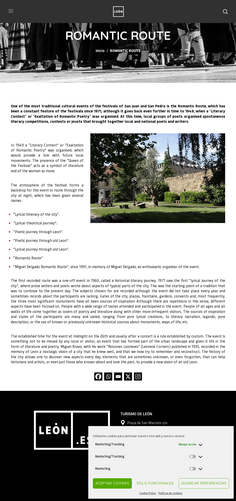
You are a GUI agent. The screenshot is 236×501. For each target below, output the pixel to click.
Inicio (100, 50)
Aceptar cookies (112, 483)
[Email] (118, 376)
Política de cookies (170, 493)
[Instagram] (137, 376)
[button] (225, 11)
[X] (128, 376)
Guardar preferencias (204, 483)
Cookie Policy (147, 493)
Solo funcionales (155, 483)
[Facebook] (98, 376)
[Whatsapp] (108, 376)
